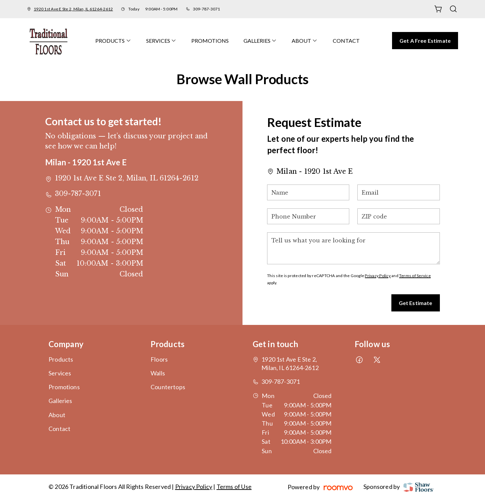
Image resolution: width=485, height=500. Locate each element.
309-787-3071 (206, 8)
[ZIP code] (398, 216)
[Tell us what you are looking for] (353, 248)
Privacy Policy (377, 275)
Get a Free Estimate (425, 40)
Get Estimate (415, 303)
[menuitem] (113, 40)
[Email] (398, 192)
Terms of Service (415, 275)
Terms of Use (234, 486)
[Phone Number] (308, 216)
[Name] (308, 192)
